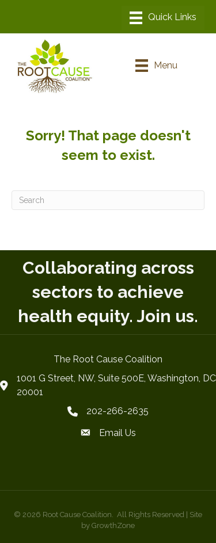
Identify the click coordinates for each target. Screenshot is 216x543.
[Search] (108, 200)
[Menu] (163, 18)
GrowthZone (113, 525)
